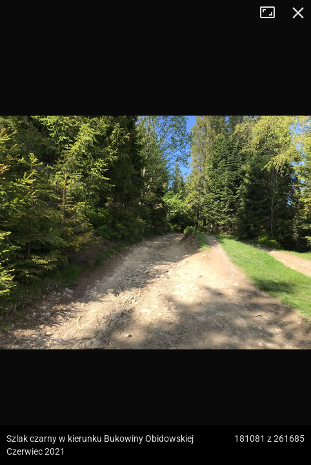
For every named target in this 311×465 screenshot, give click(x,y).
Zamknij (298, 13)
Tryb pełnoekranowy (272, 13)
